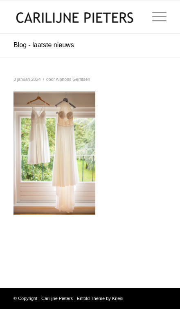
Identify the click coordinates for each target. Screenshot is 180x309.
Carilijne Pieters (57, 298)
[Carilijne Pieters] (75, 16)
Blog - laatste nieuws (44, 44)
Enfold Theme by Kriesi (100, 298)
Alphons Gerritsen (73, 79)
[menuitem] (155, 16)
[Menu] (155, 16)
